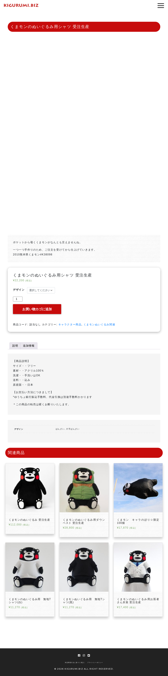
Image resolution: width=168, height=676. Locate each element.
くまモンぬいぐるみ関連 (99, 324)
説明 (15, 345)
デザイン (18, 289)
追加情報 (28, 345)
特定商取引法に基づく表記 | (75, 662)
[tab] (15, 345)
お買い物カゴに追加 (37, 309)
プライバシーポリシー (95, 662)
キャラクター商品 (70, 324)
